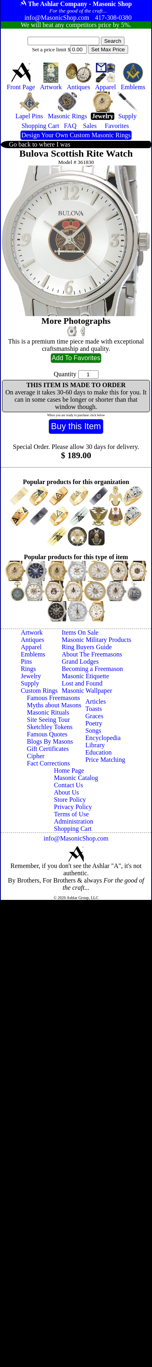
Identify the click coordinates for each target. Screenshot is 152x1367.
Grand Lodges (80, 661)
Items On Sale (80, 632)
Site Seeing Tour (48, 719)
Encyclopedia (103, 737)
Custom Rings (39, 690)
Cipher (36, 756)
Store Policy (70, 799)
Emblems (33, 654)
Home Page (69, 770)
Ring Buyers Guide (87, 647)
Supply (30, 683)
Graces (94, 716)
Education (99, 752)
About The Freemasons (92, 654)
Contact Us (68, 785)
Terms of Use (71, 814)
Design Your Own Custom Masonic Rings (76, 135)
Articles (96, 701)
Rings (28, 668)
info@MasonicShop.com (75, 838)
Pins (26, 661)
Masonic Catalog (76, 777)
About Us (66, 792)
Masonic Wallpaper (87, 690)
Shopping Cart (73, 828)
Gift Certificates (48, 748)
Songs (93, 730)
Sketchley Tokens (50, 726)
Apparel (31, 647)
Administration (73, 821)
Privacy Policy (73, 806)
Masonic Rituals (48, 712)
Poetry (94, 723)
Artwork (32, 632)
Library (95, 745)
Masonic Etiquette (85, 676)
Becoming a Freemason (92, 668)
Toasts (94, 708)
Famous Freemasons (53, 697)
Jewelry (31, 676)
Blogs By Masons (50, 741)
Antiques (32, 639)
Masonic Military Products (96, 639)
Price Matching (105, 759)
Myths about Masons (54, 705)
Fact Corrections (48, 763)
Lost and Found (82, 683)
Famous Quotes (47, 734)
